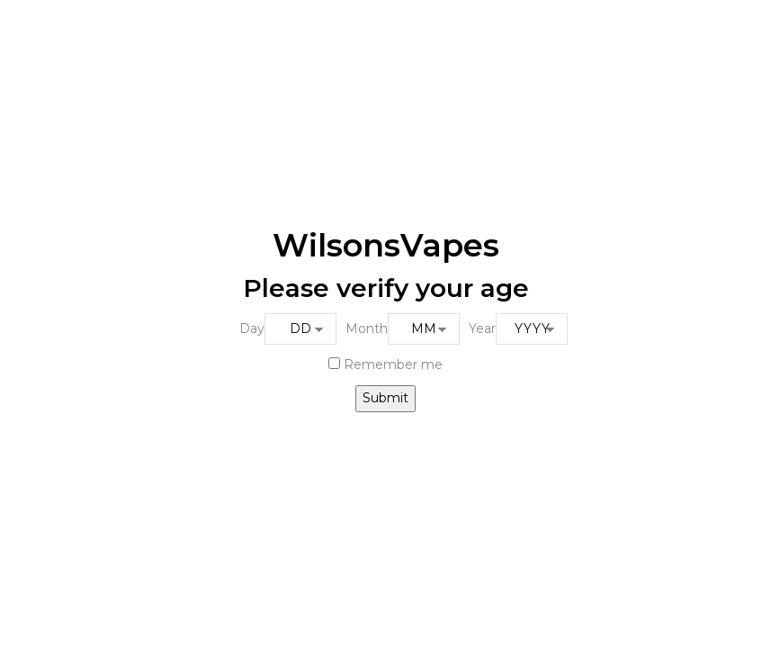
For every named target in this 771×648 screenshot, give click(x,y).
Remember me (385, 364)
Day (251, 328)
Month (366, 328)
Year (482, 328)
